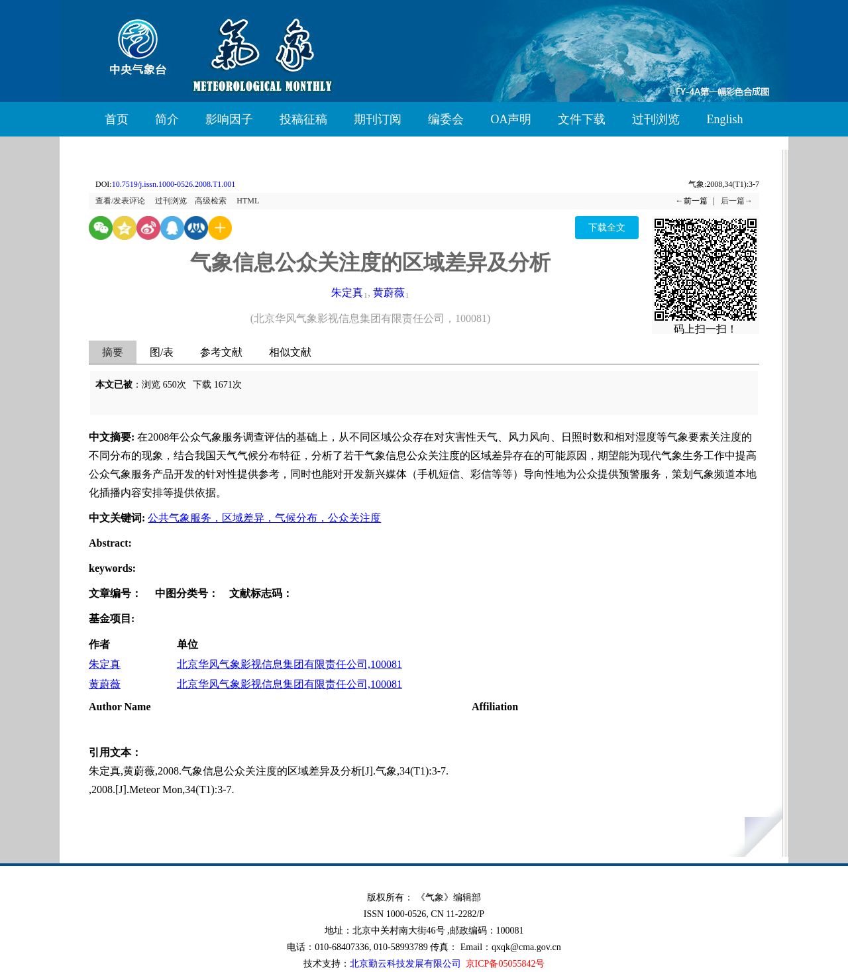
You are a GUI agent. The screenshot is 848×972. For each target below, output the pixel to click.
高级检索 (211, 200)
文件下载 (582, 119)
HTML (248, 200)
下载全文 (606, 228)
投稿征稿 (303, 119)
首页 (117, 119)
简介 (167, 119)
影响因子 (229, 119)
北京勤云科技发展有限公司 (405, 964)
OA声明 (510, 119)
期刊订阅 (377, 119)
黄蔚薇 (389, 292)
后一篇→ (737, 200)
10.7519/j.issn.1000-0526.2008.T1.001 (174, 184)
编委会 (446, 119)
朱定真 (347, 292)
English (724, 119)
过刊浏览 (656, 119)
